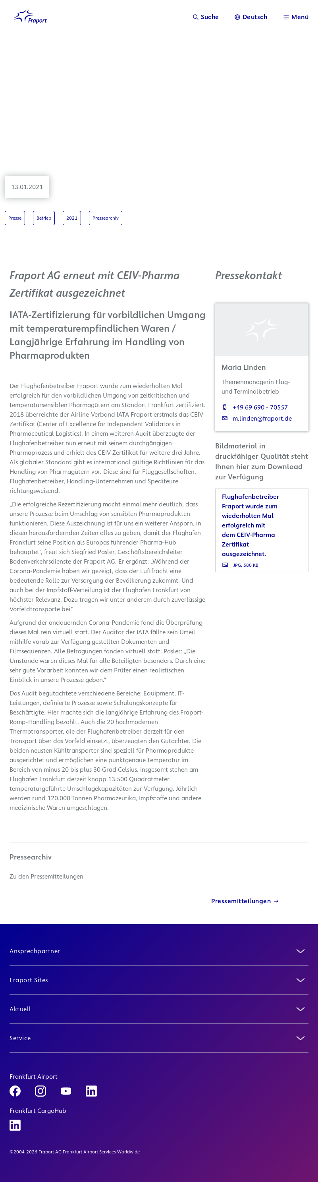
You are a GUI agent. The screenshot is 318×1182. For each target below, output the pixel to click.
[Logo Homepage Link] (30, 17)
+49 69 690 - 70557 (255, 407)
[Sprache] (251, 17)
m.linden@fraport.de (257, 418)
